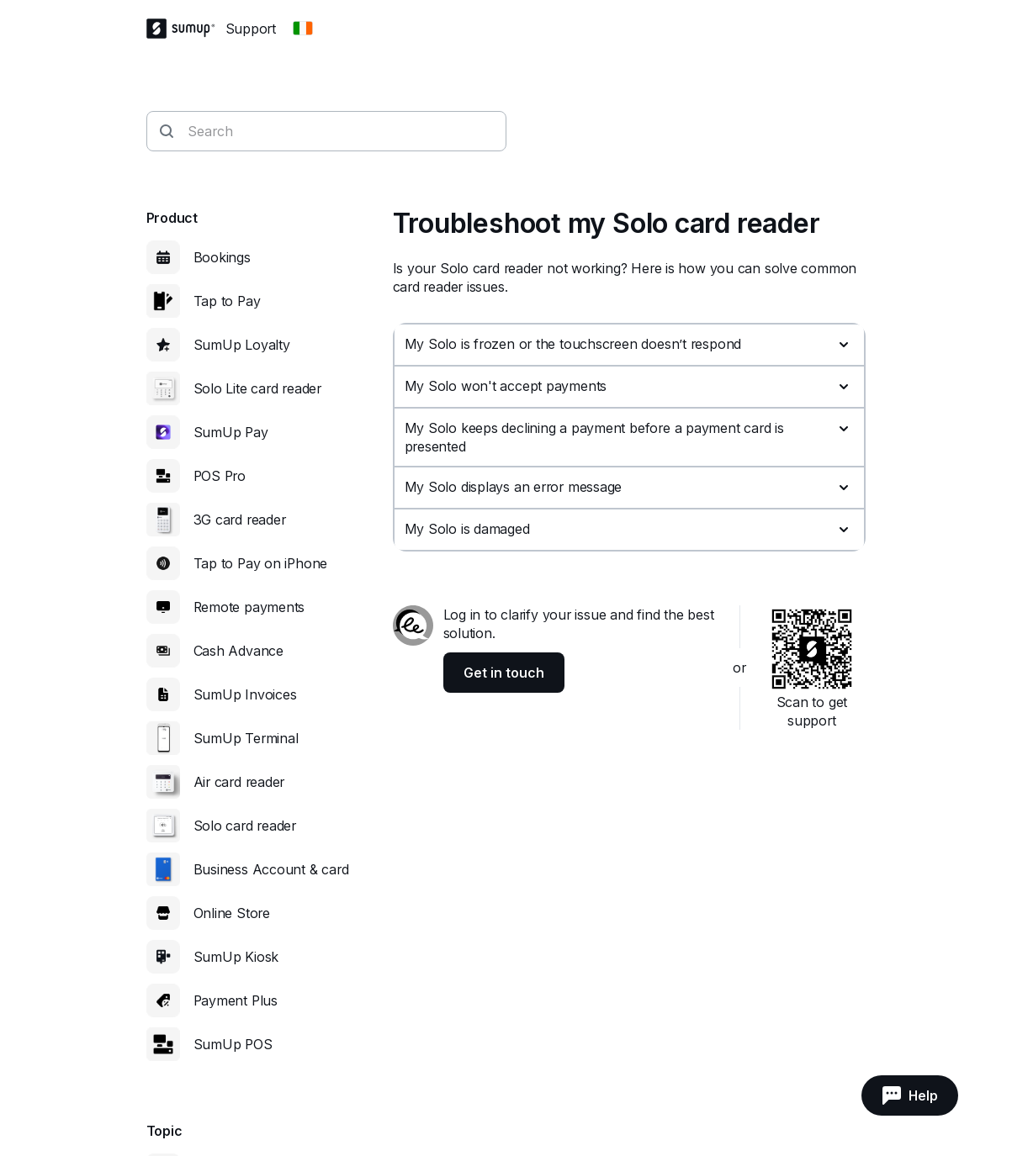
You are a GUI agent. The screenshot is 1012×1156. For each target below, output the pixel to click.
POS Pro (219, 475)
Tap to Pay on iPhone (260, 563)
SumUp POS (233, 1044)
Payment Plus (235, 1000)
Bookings (222, 257)
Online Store (231, 913)
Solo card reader (244, 825)
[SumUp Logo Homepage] (185, 28)
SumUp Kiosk (236, 956)
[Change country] (303, 28)
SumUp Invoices (245, 694)
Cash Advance (238, 650)
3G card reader (239, 519)
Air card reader (239, 781)
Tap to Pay (227, 301)
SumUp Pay (230, 432)
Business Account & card (271, 869)
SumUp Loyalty (241, 344)
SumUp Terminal (246, 738)
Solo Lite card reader (257, 388)
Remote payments (249, 607)
